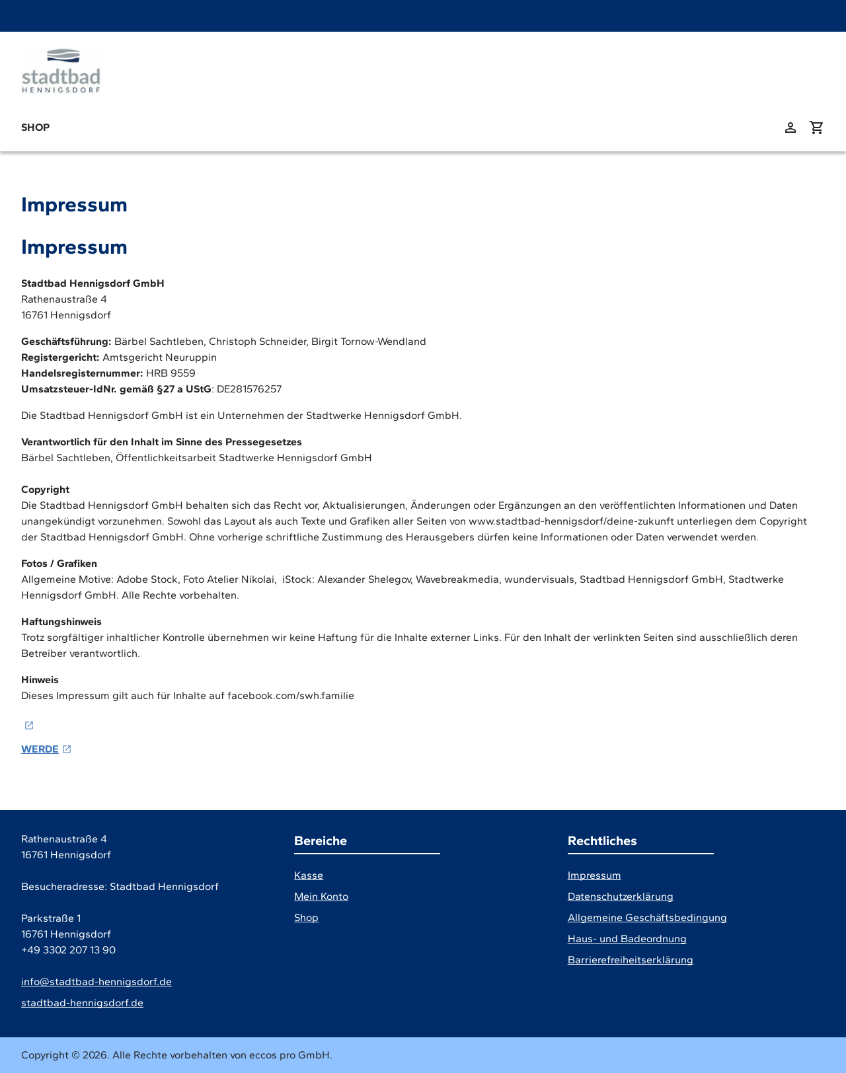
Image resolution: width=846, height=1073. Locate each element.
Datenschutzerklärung (620, 896)
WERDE (40, 749)
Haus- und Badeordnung (627, 938)
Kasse (308, 875)
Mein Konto (321, 896)
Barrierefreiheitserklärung (630, 959)
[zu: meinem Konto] (790, 127)
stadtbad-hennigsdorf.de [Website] (82, 1002)
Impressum (594, 875)
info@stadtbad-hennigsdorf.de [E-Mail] (96, 981)
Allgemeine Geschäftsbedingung (647, 917)
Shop (35, 127)
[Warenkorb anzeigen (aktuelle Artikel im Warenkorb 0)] (817, 127)
